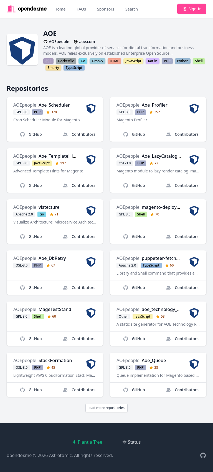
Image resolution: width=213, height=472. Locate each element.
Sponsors (105, 9)
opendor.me (19, 455)
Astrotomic (60, 455)
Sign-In (192, 8)
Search (131, 9)
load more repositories (106, 407)
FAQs (81, 9)
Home (59, 9)
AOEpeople (24, 105)
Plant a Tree (87, 442)
